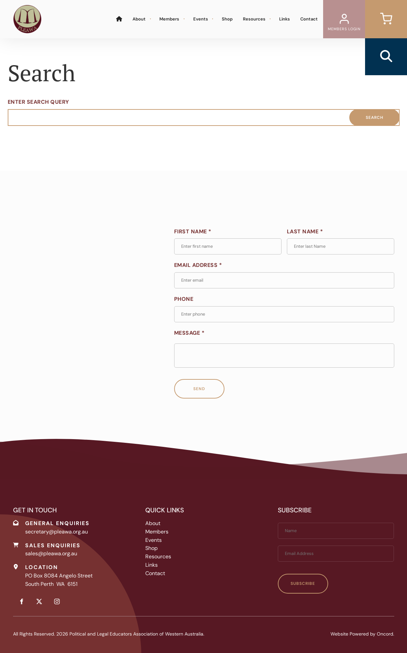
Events (200, 19)
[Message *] (284, 355)
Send (199, 388)
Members (169, 19)
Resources (254, 19)
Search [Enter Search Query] (374, 117)
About (139, 19)
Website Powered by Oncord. (362, 634)
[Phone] (284, 314)
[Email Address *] (284, 280)
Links (284, 19)
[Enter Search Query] (204, 117)
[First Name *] (228, 246)
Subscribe (303, 583)
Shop (227, 19)
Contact (309, 19)
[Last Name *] (340, 246)
